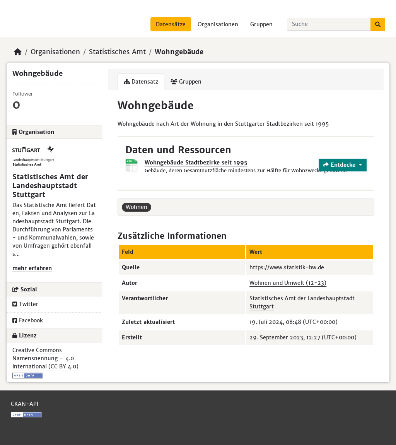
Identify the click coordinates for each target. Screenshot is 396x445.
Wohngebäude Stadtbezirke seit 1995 (196, 162)
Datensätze (171, 24)
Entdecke (340, 164)
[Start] (18, 52)
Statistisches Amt (117, 52)
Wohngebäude (179, 52)
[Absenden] (377, 24)
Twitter (25, 304)
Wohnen (136, 207)
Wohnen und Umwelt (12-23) (287, 282)
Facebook (27, 320)
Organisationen (218, 24)
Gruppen (261, 24)
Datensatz (141, 81)
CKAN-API (24, 403)
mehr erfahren (32, 268)
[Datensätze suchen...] (329, 24)
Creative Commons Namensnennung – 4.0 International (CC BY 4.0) (45, 358)
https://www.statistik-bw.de (286, 267)
